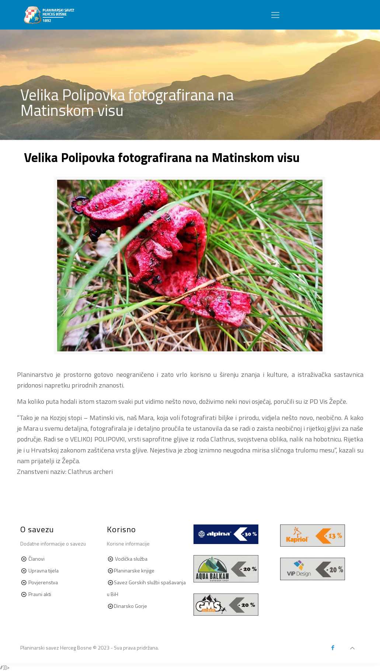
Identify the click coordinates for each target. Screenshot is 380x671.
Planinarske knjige (134, 570)
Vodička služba (131, 558)
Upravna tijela (43, 570)
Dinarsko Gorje (130, 606)
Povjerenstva (43, 582)
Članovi (36, 558)
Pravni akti (39, 594)
